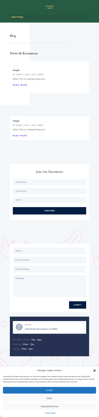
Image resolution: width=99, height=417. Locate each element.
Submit (77, 305)
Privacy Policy (50, 413)
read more (20, 85)
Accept (49, 390)
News (41, 75)
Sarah (19, 75)
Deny (49, 398)
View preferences (49, 406)
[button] (94, 370)
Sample (16, 70)
